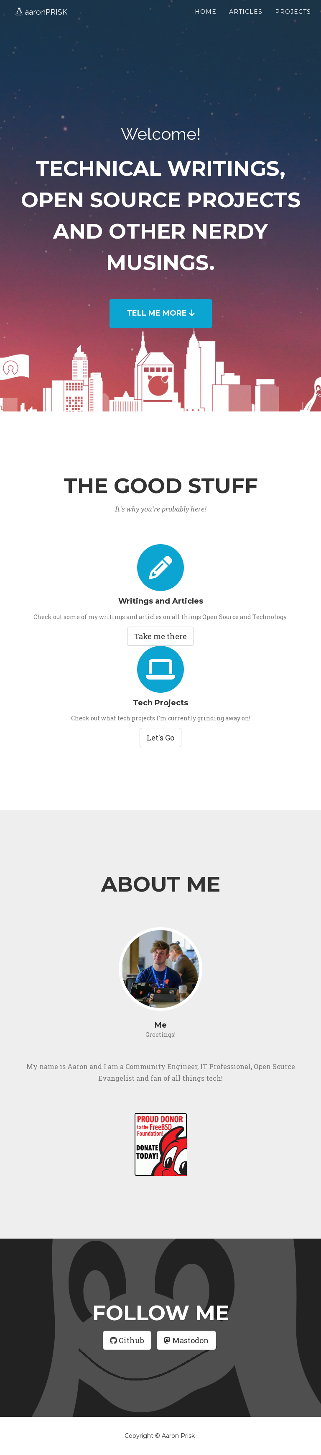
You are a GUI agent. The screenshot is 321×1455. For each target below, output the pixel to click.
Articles (245, 21)
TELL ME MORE (161, 313)
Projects (293, 21)
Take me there (160, 636)
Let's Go (160, 738)
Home (206, 21)
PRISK (47, 23)
